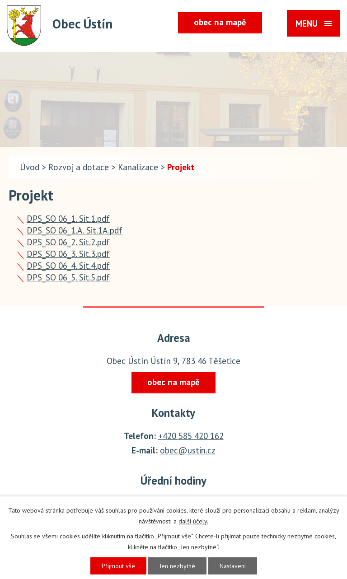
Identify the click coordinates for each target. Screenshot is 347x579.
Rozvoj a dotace (78, 167)
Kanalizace (138, 167)
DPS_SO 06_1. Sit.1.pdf (68, 218)
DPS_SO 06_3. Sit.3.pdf (68, 253)
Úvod (29, 167)
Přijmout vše (118, 566)
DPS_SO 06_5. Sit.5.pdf (68, 277)
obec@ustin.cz (188, 450)
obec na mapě (220, 22)
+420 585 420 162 (191, 435)
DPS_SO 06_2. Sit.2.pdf (68, 242)
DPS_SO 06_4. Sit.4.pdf (68, 265)
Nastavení (233, 566)
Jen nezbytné (177, 566)
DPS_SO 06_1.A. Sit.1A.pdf (74, 230)
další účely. (193, 521)
